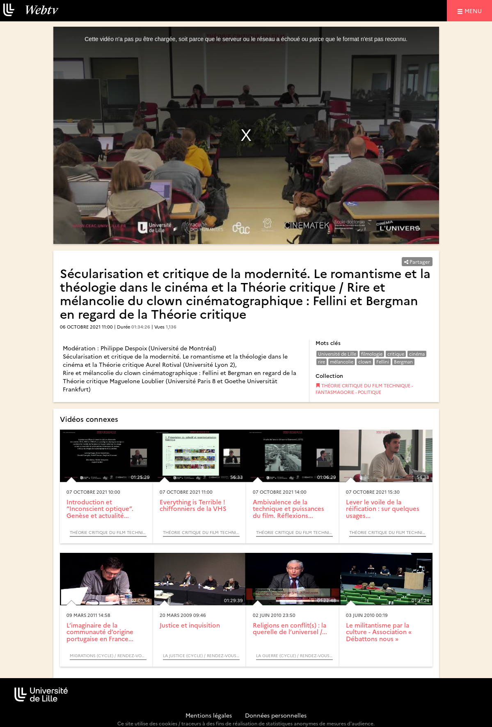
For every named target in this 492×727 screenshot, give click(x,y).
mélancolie (341, 362)
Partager (417, 261)
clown (364, 362)
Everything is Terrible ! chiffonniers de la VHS (193, 505)
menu (474, 10)
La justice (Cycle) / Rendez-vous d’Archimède (201, 655)
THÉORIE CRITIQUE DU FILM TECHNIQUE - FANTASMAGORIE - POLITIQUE (364, 388)
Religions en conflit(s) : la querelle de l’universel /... (290, 628)
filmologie (371, 354)
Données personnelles (276, 715)
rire (321, 362)
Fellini (382, 362)
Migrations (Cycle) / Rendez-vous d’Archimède (108, 655)
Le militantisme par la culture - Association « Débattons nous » (379, 632)
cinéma (417, 354)
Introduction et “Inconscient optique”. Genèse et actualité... (99, 508)
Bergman (403, 362)
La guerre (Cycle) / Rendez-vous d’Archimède (294, 655)
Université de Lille (337, 354)
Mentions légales (208, 715)
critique (395, 354)
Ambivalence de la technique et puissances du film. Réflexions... (288, 508)
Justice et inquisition (190, 625)
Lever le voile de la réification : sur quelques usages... (382, 508)
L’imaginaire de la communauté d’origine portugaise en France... (99, 632)
